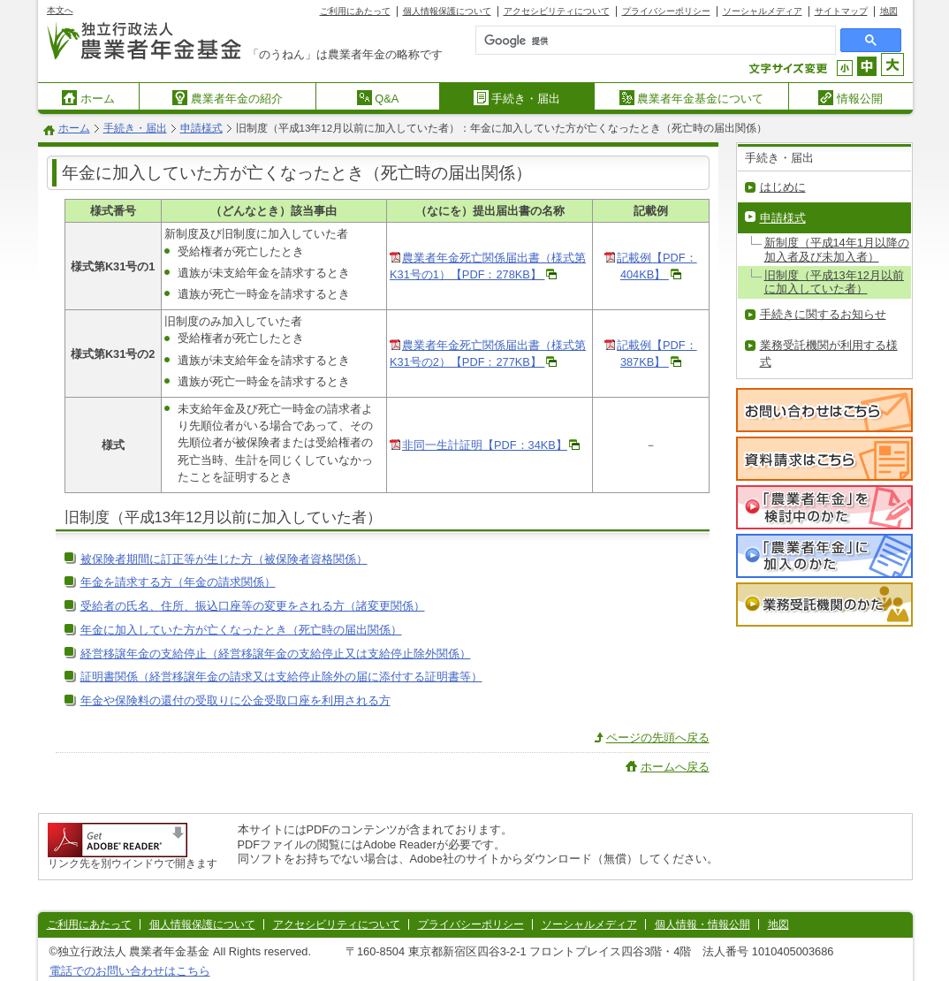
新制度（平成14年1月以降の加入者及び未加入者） (836, 249)
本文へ (60, 10)
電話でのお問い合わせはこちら (129, 970)
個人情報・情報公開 (702, 924)
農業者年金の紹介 (227, 97)
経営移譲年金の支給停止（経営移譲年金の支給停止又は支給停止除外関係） (275, 653)
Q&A (378, 97)
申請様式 (201, 128)
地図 (889, 11)
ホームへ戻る (675, 766)
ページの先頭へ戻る (658, 737)
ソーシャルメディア (762, 11)
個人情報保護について (447, 11)
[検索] (616, 40)
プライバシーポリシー (666, 11)
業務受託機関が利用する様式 (829, 353)
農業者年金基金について (691, 97)
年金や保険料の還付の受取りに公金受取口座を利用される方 (235, 700)
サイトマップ (841, 11)
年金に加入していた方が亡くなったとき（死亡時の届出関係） (241, 629)
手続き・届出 (517, 97)
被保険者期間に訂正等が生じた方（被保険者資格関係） (224, 559)
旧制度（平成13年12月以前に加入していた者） (834, 282)
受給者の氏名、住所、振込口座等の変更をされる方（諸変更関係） (252, 605)
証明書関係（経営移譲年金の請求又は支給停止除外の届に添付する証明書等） (281, 676)
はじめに (783, 187)
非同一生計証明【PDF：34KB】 (485, 445)
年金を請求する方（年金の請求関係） (178, 582)
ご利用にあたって (355, 11)
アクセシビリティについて (557, 11)
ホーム (88, 97)
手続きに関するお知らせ (823, 314)
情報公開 (850, 97)
